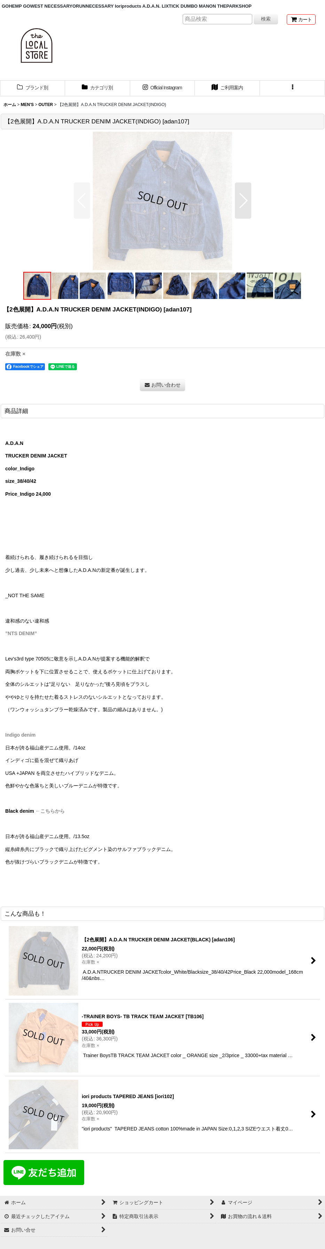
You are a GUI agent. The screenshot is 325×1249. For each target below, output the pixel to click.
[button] (292, 88)
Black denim (19, 811)
